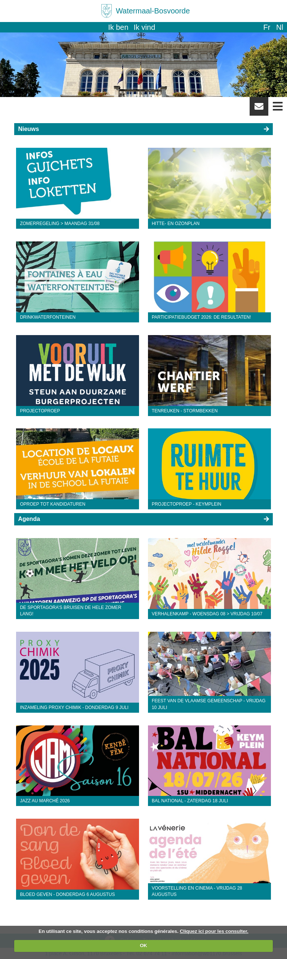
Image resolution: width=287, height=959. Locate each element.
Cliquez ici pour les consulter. (214, 931)
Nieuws (28, 129)
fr (266, 27)
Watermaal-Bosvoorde (153, 11)
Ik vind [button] (144, 27)
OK (143, 945)
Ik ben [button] (118, 27)
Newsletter (259, 109)
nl (279, 27)
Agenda (29, 519)
